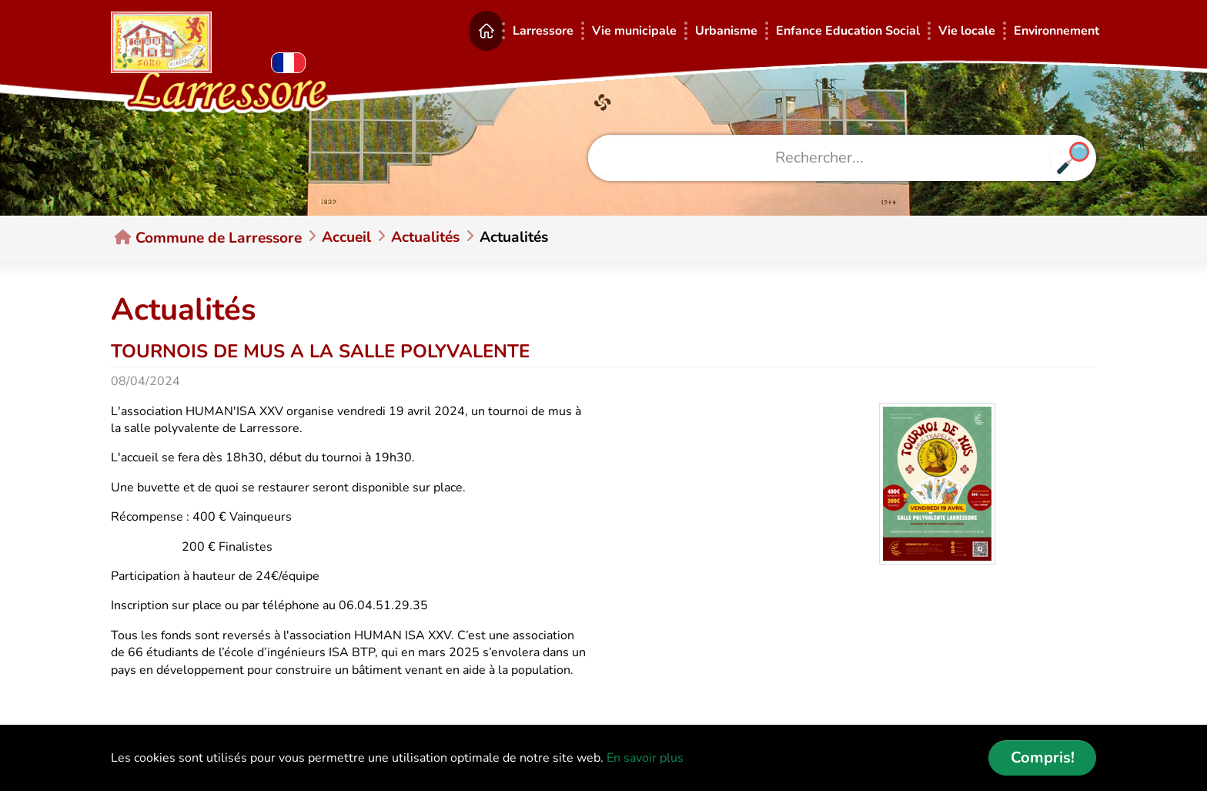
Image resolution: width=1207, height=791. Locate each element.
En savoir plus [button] (645, 757)
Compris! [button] (1043, 757)
